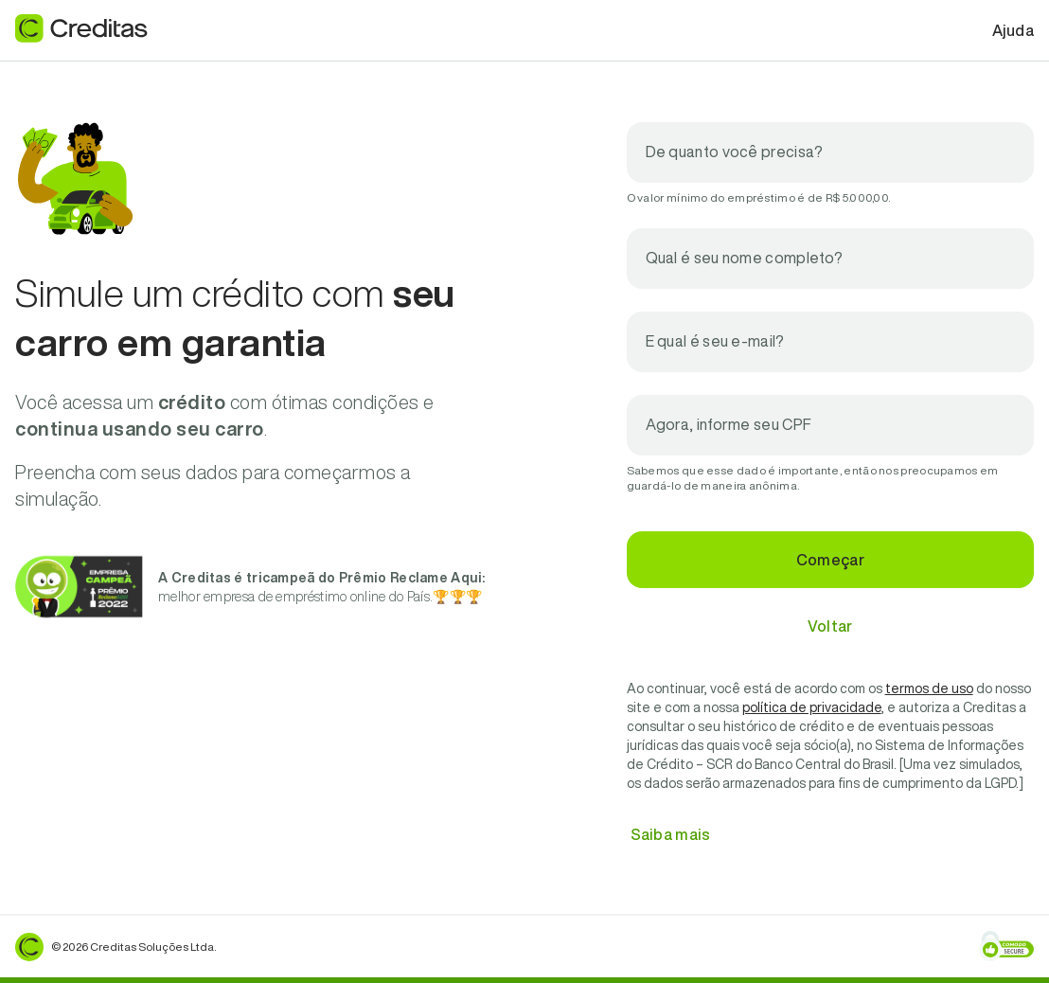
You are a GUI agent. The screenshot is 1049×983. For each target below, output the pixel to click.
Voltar (830, 626)
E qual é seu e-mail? (715, 341)
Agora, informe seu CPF (729, 424)
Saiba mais (671, 834)
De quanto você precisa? (735, 151)
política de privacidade (811, 707)
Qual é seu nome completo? (745, 257)
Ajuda (1013, 30)
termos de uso (929, 688)
